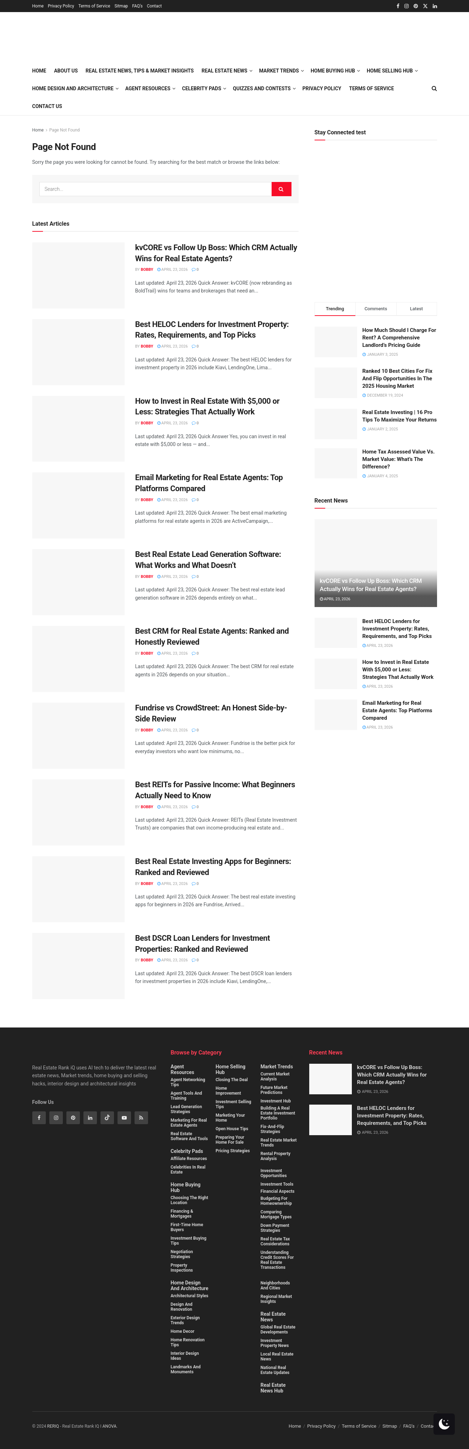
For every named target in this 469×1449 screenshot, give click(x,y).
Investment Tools (277, 1184)
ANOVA (110, 1426)
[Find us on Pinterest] (73, 1117)
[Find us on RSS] (141, 1117)
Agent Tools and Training (186, 1096)
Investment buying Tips (189, 1241)
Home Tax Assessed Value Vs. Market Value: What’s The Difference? (398, 459)
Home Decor (183, 1331)
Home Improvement (228, 1091)
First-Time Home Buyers (187, 1227)
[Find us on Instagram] (56, 1117)
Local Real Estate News (277, 1357)
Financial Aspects (278, 1191)
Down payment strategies (275, 1228)
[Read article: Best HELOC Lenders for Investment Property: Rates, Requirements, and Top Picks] (78, 352)
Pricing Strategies (233, 1150)
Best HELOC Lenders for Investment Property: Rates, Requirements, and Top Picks (397, 628)
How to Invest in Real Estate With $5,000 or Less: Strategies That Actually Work (397, 669)
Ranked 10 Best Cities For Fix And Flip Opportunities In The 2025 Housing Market (397, 378)
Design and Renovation (182, 1307)
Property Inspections (182, 1268)
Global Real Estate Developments (278, 1330)
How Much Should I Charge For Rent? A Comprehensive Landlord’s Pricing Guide (399, 337)
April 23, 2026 (172, 269)
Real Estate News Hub (273, 1388)
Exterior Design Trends (185, 1320)
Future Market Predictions (274, 1090)
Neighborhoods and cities (275, 1285)
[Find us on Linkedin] (90, 1117)
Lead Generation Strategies (186, 1109)
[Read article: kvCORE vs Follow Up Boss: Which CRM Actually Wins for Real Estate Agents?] (78, 275)
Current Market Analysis (275, 1077)
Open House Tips (232, 1128)
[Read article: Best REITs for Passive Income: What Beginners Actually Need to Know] (78, 812)
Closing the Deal (232, 1079)
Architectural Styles (189, 1295)
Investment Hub (276, 1101)
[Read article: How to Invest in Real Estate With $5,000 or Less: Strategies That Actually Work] (78, 429)
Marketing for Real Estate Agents (189, 1123)
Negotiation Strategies (182, 1254)
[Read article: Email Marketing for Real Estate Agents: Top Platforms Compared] (78, 505)
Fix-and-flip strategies (272, 1129)
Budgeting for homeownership (276, 1201)
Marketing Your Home (230, 1118)
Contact (154, 6)
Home (38, 6)
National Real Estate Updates (275, 1370)
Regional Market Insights (276, 1299)
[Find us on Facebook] (39, 1117)
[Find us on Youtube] (124, 1117)
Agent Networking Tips (188, 1082)
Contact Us (47, 106)
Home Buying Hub (186, 1187)
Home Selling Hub (230, 1069)
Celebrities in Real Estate (188, 1170)
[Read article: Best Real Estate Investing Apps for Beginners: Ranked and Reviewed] (78, 889)
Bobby (147, 269)
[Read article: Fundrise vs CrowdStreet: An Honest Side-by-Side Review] (78, 736)
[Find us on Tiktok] (107, 1117)
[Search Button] (281, 189)
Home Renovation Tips (188, 1342)
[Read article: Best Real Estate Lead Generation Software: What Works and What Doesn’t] (78, 582)
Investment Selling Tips (233, 1104)
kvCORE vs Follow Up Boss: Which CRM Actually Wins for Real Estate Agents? (392, 1074)
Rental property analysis (275, 1156)
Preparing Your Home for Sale (230, 1140)
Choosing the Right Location (189, 1200)
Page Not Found (64, 130)
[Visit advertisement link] (376, 226)
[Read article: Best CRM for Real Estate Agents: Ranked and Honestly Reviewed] (78, 659)
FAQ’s (137, 6)
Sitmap (121, 6)
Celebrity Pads (187, 1151)
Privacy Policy (61, 6)
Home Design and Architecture (73, 88)
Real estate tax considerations (275, 1241)
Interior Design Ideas (185, 1356)
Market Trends (277, 1066)
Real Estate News (273, 1316)
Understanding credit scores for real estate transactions (277, 1260)
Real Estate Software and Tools (189, 1136)
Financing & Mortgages (182, 1214)
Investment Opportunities (274, 1173)
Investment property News (275, 1343)
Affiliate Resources (189, 1158)
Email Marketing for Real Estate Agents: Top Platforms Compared (397, 710)
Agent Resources (147, 88)
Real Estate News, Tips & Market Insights (140, 71)
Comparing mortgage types (276, 1214)
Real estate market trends (279, 1143)
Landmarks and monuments (186, 1369)
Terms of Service (94, 6)
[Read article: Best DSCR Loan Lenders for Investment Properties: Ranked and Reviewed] (78, 966)
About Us (66, 71)
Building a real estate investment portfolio (278, 1113)
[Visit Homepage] (113, 37)
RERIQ (53, 1426)
